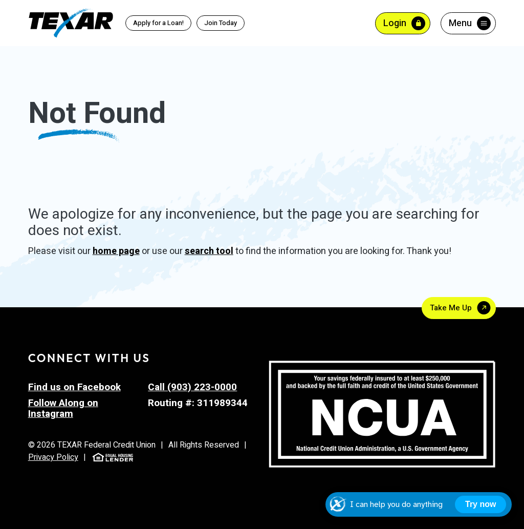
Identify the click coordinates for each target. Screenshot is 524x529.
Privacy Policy (53, 457)
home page (116, 251)
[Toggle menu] (468, 23)
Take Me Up (451, 307)
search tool (209, 251)
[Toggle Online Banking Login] (402, 23)
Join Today (220, 23)
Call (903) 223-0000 (192, 387)
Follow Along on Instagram (63, 408)
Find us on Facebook (74, 387)
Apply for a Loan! (158, 23)
